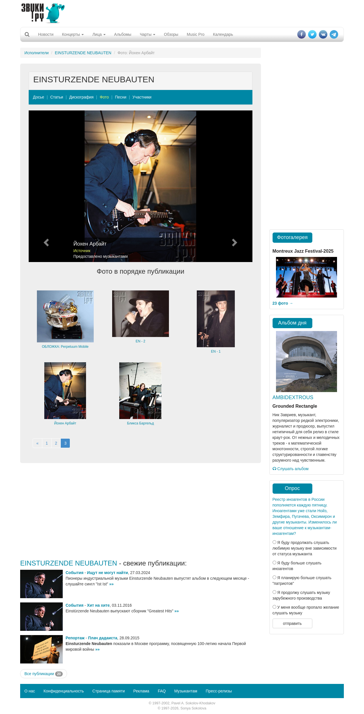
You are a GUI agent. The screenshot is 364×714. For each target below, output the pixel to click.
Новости (45, 34)
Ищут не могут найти (107, 572)
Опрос (292, 488)
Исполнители (36, 53)
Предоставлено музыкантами (101, 256)
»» (111, 584)
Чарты (147, 34)
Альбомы (122, 34)
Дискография (81, 97)
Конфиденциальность (63, 691)
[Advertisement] (182, 13)
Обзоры (171, 34)
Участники (142, 97)
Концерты (73, 34)
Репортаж (75, 638)
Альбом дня (292, 323)
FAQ (162, 691)
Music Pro (195, 34)
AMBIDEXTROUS (293, 397)
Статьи (56, 97)
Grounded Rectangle (295, 406)
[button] (45, 186)
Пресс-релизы (219, 691)
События (74, 572)
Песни (120, 97)
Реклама (141, 691)
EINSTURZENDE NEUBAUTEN (83, 53)
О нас (29, 691)
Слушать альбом (291, 468)
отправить (292, 623)
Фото (104, 97)
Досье (38, 97)
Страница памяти (108, 691)
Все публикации (43, 674)
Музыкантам (185, 691)
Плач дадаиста (102, 638)
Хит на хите (98, 605)
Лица (99, 34)
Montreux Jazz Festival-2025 (303, 251)
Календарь (223, 34)
